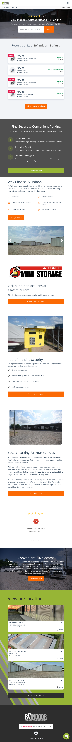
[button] (10, 240)
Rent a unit (66, 8)
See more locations (36, 695)
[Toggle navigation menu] (68, 3)
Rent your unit (36, 171)
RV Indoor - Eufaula (47, 45)
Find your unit (16, 218)
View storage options (36, 106)
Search (49, 29)
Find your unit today (36, 394)
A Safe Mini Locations (36, 301)
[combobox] (36, 726)
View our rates (36, 493)
